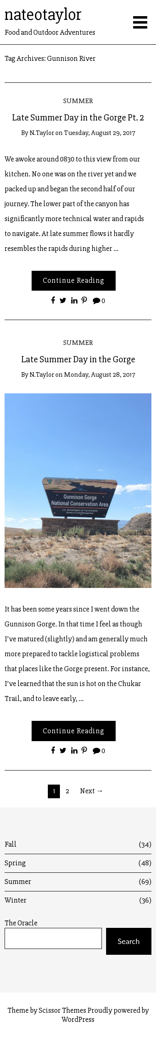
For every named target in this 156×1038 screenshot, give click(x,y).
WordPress (78, 1019)
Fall (78, 844)
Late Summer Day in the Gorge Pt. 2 (78, 117)
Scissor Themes (62, 1010)
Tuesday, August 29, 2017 (99, 132)
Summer (78, 100)
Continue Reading (73, 280)
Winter (78, 900)
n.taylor (42, 132)
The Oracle (21, 923)
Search (129, 941)
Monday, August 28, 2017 (99, 374)
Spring (78, 863)
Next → (92, 790)
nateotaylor (43, 14)
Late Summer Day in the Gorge (78, 359)
